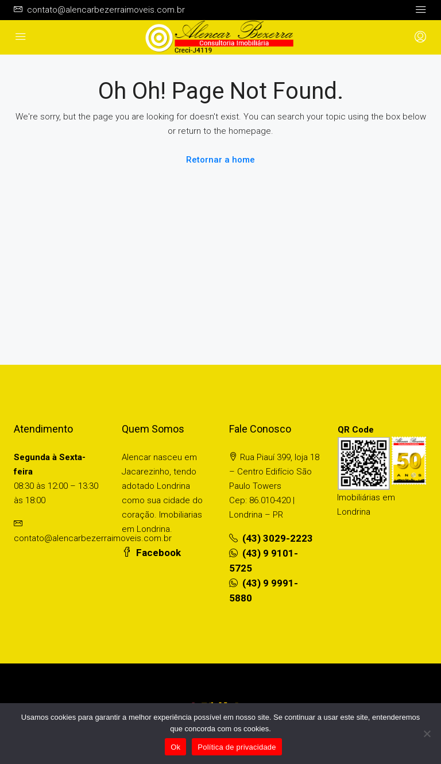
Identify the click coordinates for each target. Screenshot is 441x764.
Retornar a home (220, 160)
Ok (175, 747)
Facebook (151, 552)
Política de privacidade (237, 747)
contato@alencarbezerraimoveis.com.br (93, 538)
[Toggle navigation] (421, 10)
